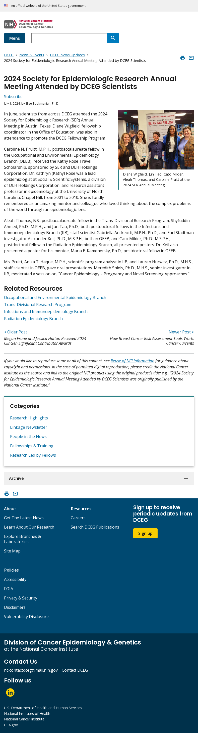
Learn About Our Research (29, 527)
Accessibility (15, 579)
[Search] (113, 38)
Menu (14, 38)
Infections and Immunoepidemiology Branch (46, 311)
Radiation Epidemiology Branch (33, 318)
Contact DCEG (75, 670)
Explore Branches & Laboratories (22, 539)
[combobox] (69, 38)
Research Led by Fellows (33, 455)
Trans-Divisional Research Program (37, 304)
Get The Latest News (24, 518)
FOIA (8, 588)
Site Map (12, 551)
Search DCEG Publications (95, 527)
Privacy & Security (20, 598)
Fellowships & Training (31, 446)
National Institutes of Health (27, 713)
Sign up (145, 533)
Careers (78, 518)
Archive (16, 478)
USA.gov (11, 724)
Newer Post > (181, 332)
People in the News (28, 436)
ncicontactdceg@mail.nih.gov (31, 670)
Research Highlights (29, 418)
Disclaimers (15, 607)
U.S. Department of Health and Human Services (43, 707)
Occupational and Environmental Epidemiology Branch (55, 297)
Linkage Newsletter (28, 427)
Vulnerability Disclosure (26, 616)
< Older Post (15, 332)
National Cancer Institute (24, 719)
